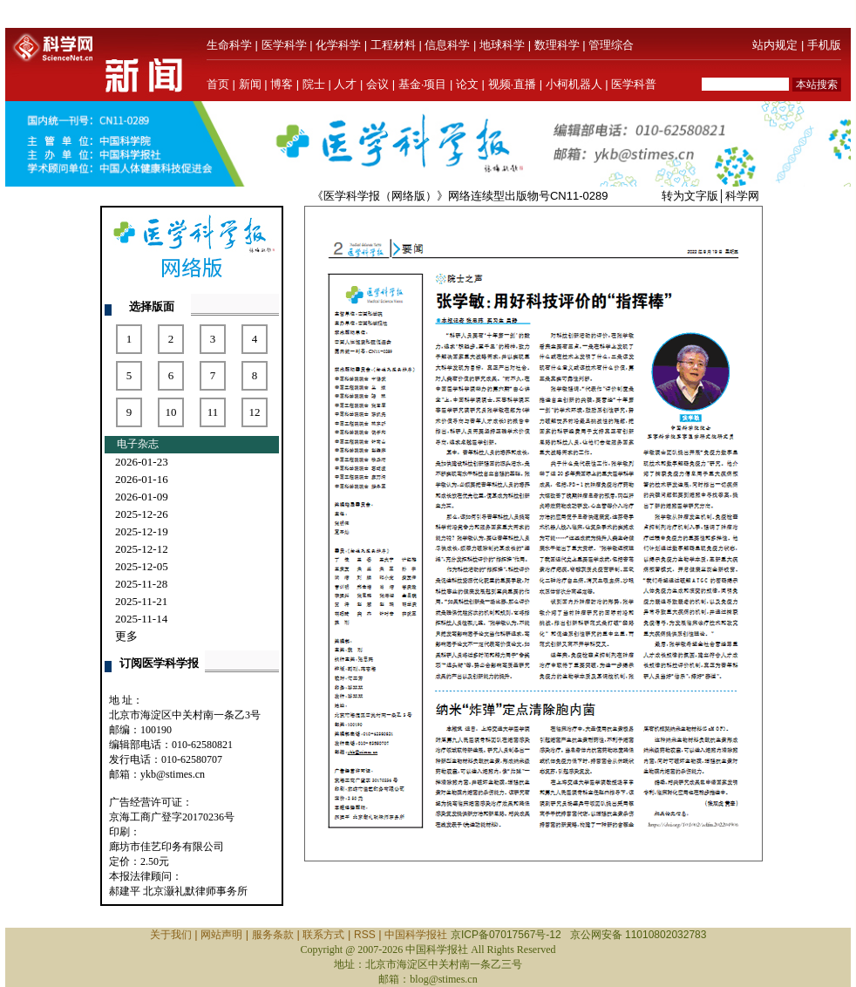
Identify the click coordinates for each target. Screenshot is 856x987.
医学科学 (284, 44)
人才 (345, 84)
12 (255, 412)
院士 (313, 84)
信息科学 (447, 44)
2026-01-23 (141, 461)
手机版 (824, 44)
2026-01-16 (141, 479)
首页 (218, 84)
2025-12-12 (141, 548)
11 (213, 412)
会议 (377, 84)
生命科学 (229, 44)
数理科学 (557, 44)
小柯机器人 (574, 84)
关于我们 (171, 935)
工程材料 (393, 44)
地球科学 (502, 44)
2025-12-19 (141, 531)
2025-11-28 (141, 583)
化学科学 (338, 44)
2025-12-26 (141, 514)
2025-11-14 (141, 618)
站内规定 (775, 44)
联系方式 (323, 935)
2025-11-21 (141, 601)
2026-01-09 (141, 496)
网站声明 (221, 935)
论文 (467, 84)
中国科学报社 (415, 935)
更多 (126, 636)
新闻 (250, 84)
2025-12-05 (141, 566)
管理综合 (611, 44)
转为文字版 (690, 195)
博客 (281, 84)
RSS (365, 935)
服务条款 (273, 935)
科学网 (742, 195)
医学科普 (633, 84)
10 (171, 412)
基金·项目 (422, 84)
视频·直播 (512, 84)
